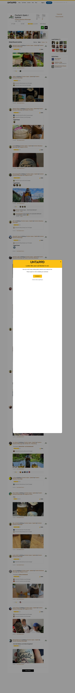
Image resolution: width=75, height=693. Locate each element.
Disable (37, 276)
